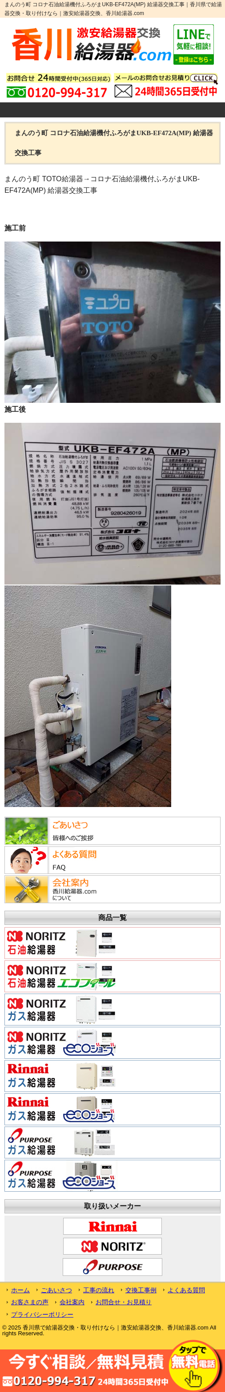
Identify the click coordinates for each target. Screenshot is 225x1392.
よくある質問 (186, 1290)
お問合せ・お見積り (124, 1302)
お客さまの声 (29, 1302)
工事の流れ (98, 1290)
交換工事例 (141, 1290)
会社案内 (72, 1302)
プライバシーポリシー (42, 1314)
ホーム (20, 1290)
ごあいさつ (56, 1290)
